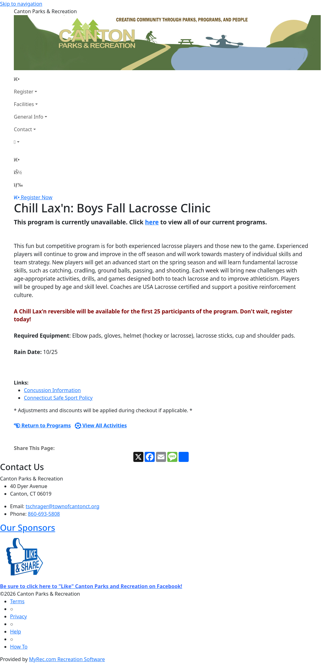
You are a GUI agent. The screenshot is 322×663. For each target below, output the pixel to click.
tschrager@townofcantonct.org (63, 506)
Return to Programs (42, 425)
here (152, 222)
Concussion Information (52, 390)
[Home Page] (30, 79)
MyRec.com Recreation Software (67, 659)
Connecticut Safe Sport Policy (58, 397)
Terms (17, 601)
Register (23, 91)
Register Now (36, 197)
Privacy (18, 616)
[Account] (30, 142)
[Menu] (18, 184)
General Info (28, 116)
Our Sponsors (27, 527)
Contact (23, 129)
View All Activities (101, 425)
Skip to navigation (21, 3)
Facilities (24, 104)
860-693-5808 (44, 513)
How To (18, 646)
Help (15, 631)
